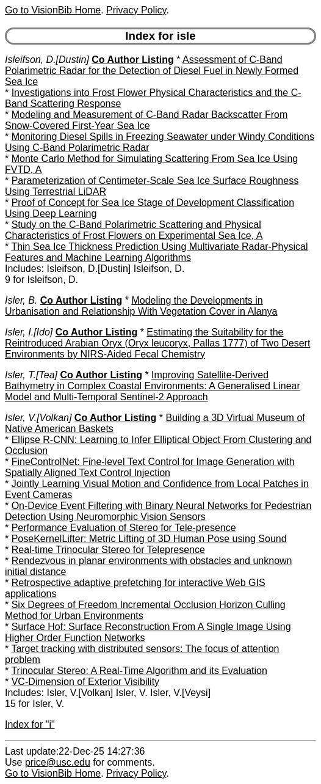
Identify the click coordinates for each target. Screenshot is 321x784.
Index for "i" (30, 724)
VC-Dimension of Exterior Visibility (85, 681)
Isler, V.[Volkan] (38, 417)
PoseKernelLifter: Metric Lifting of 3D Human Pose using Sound (149, 538)
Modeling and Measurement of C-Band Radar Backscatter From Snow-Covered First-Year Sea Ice (146, 120)
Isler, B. (21, 300)
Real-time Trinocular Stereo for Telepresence (108, 549)
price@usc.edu (57, 762)
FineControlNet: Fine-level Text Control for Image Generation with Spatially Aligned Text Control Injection (150, 467)
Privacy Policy (136, 10)
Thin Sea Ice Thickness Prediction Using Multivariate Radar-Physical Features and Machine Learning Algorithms (156, 252)
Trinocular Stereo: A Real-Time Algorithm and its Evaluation (139, 670)
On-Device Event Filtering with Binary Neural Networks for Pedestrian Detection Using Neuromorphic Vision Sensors (158, 511)
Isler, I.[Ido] (28, 332)
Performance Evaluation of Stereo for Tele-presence (124, 527)
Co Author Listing (133, 59)
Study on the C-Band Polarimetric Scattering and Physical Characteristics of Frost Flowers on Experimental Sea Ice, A (133, 230)
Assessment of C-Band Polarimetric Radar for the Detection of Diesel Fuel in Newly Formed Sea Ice (151, 70)
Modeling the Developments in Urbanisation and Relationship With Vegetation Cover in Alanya (141, 306)
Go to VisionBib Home (53, 10)
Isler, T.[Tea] (31, 375)
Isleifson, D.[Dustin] (47, 59)
